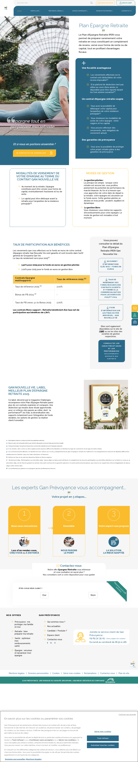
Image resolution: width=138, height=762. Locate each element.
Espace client (53, 635)
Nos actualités (53, 626)
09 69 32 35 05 (97, 638)
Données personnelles (38, 673)
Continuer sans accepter (127, 714)
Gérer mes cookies (71, 673)
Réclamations (90, 673)
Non (93, 595)
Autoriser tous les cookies (103, 745)
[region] (69, 736)
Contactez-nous (54, 639)
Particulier (35, 11)
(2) (114, 91)
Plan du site (124, 673)
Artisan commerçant (79, 11)
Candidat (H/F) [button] (126, 11)
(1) (107, 79)
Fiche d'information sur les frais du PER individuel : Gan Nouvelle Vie (110, 312)
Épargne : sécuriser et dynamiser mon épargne (23, 653)
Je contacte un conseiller (34, 153)
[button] (91, 3)
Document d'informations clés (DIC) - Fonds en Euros (110, 265)
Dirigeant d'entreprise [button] (104, 11)
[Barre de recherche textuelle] (54, 3)
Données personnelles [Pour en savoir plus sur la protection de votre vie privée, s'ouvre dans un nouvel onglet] (15, 759)
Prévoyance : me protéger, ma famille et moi (24, 624)
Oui (44, 595)
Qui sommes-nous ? (56, 622)
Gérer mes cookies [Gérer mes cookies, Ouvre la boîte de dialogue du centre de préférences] (102, 731)
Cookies (56, 673)
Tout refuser (103, 738)
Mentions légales (17, 673)
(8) (21, 412)
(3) (100, 113)
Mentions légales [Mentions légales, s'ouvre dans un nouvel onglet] (34, 759)
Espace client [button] (126, 3)
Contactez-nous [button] (105, 3)
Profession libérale (56, 11)
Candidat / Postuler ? (57, 631)
